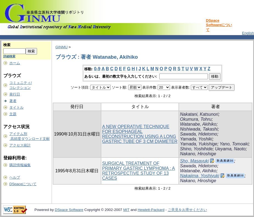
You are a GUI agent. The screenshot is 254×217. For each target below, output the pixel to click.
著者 (12, 101)
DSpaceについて (23, 184)
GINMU (61, 47)
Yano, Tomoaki (234, 144)
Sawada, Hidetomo (198, 134)
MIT (126, 210)
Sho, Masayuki (194, 161)
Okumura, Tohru (195, 119)
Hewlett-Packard (151, 210)
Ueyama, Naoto (230, 148)
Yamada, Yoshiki (196, 139)
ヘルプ (14, 177)
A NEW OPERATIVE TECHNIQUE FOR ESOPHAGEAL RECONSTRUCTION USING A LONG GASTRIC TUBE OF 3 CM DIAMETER (139, 134)
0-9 (97, 68)
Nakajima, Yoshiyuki (199, 175)
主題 (12, 114)
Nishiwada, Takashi (198, 129)
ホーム (14, 63)
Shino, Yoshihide (196, 148)
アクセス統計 (20, 145)
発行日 (14, 94)
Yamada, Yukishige (198, 144)
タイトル (16, 107)
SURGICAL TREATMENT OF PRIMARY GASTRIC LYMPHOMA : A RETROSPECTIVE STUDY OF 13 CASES (138, 171)
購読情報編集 (20, 165)
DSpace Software (69, 210)
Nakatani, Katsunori (199, 114)
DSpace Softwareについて (219, 25)
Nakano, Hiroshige (198, 153)
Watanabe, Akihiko (198, 124)
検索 (6, 45)
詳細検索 (9, 56)
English (248, 33)
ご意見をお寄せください (187, 210)
